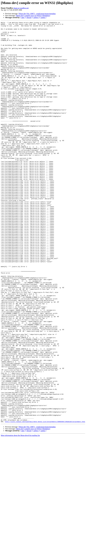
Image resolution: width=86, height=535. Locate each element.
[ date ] (22, 17)
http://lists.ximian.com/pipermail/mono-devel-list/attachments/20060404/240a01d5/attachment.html (45, 502)
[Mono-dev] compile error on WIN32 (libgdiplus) (33, 15)
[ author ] (43, 17)
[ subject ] (36, 17)
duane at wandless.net (21, 8)
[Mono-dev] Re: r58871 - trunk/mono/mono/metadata (37, 14)
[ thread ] (29, 17)
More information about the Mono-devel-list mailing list (20, 515)
